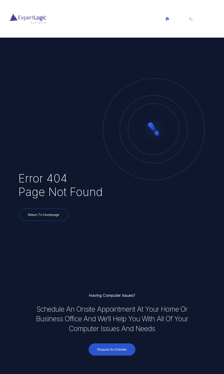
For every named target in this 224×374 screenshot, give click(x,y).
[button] (77, 19)
